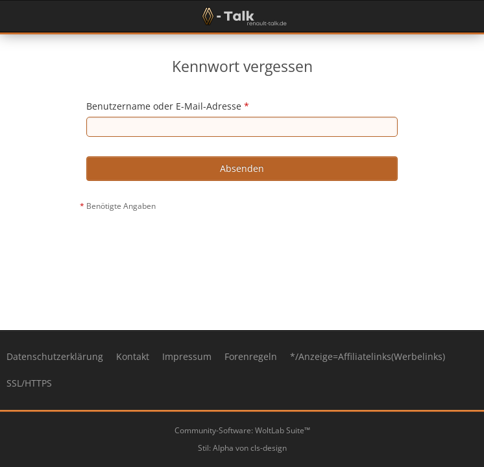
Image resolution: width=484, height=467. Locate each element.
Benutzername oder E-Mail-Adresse (163, 106)
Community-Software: (242, 430)
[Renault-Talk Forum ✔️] (242, 16)
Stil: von (242, 447)
